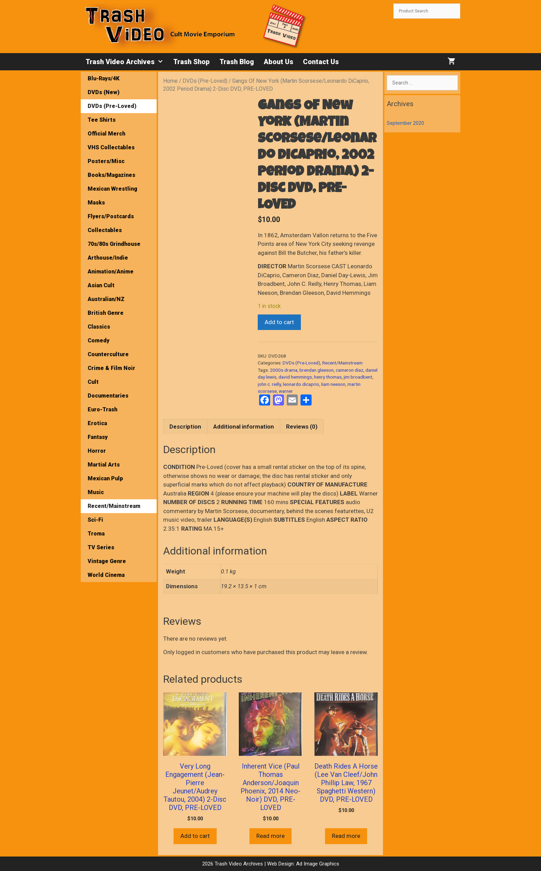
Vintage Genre (107, 561)
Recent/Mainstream (342, 363)
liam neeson (333, 384)
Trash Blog (236, 62)
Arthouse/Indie (108, 257)
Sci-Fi (95, 520)
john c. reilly (269, 384)
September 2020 (405, 123)
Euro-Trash (102, 409)
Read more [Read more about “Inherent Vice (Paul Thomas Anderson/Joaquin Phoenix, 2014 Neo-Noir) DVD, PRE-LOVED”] (270, 835)
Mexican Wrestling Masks (112, 196)
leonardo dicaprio (301, 384)
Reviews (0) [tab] (301, 426)
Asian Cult (101, 285)
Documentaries (108, 395)
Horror (97, 451)
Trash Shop (191, 62)
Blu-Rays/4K (103, 78)
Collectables (105, 230)
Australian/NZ (106, 299)
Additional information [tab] (243, 426)
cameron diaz (349, 370)
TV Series (101, 547)
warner (286, 391)
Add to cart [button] (195, 835)
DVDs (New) (103, 92)
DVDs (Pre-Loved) (205, 81)
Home (170, 81)
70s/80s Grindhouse (114, 244)
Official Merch (106, 133)
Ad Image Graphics (317, 864)
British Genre (106, 313)
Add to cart (279, 322)
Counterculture (108, 354)
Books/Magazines (111, 175)
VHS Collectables (111, 147)
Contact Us (321, 62)
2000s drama (283, 370)
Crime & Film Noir (111, 368)
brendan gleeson (316, 370)
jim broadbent (358, 377)
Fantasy (98, 437)
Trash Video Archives (127, 61)
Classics (99, 326)
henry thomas (328, 377)
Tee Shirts (102, 120)
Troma (96, 533)
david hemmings (295, 377)
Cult (93, 382)
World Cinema (106, 575)
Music (96, 492)
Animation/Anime (111, 271)
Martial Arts (104, 464)
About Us (278, 62)
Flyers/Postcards (111, 216)
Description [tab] (185, 426)
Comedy (98, 340)
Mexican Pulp (105, 478)
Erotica (97, 423)
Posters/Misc (106, 161)
